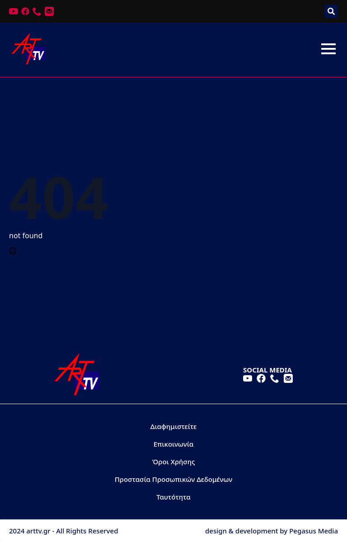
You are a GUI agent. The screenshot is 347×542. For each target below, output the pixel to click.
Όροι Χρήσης (173, 461)
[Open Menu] (328, 49)
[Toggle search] (331, 11)
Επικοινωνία (174, 443)
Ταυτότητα (173, 496)
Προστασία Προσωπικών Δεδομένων (173, 479)
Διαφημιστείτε (173, 426)
